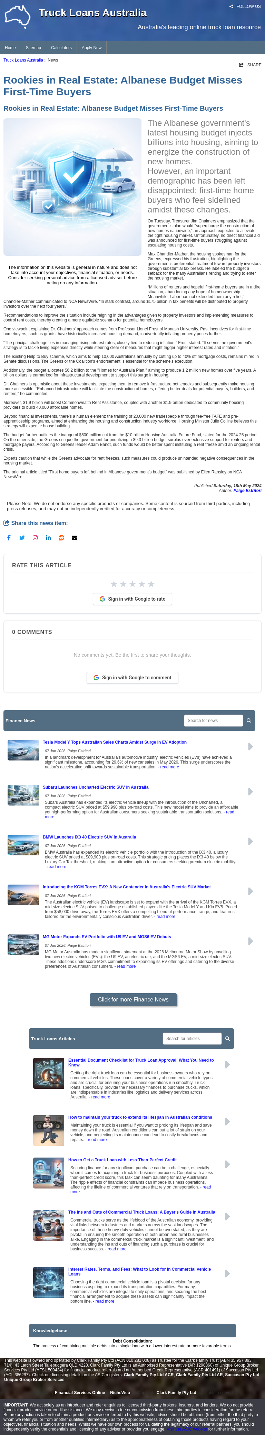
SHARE (250, 65)
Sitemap (33, 47)
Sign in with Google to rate (133, 599)
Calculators (61, 47)
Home (10, 47)
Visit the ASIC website (187, 1429)
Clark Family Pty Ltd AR (199, 1374)
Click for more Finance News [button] (133, 1000)
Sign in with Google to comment (132, 677)
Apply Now (91, 47)
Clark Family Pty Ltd (176, 1392)
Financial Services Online (80, 1392)
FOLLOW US (245, 6)
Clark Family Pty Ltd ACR (149, 1374)
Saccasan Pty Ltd (242, 1374)
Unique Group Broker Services (34, 1379)
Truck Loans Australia (23, 60)
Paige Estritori (248, 490)
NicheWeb (120, 1392)
